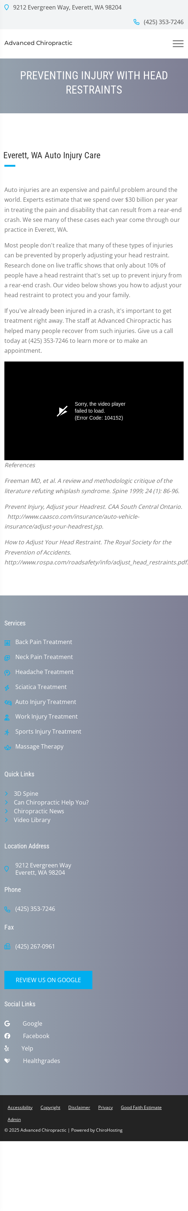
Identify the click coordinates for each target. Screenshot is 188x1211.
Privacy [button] (105, 1107)
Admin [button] (14, 1119)
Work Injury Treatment (46, 716)
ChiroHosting (109, 1130)
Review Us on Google (48, 980)
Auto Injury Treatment (45, 702)
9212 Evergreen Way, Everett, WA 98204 (63, 7)
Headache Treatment (44, 672)
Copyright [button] (50, 1107)
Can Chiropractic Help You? (51, 802)
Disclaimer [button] (79, 1107)
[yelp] (94, 1050)
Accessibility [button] (20, 1107)
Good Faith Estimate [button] (141, 1107)
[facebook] (94, 1038)
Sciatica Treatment (41, 687)
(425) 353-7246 (159, 22)
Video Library (32, 820)
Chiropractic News (39, 811)
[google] (94, 1025)
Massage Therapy (39, 746)
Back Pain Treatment (43, 642)
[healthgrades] (94, 1062)
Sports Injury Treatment (48, 731)
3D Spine (26, 794)
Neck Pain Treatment (44, 657)
